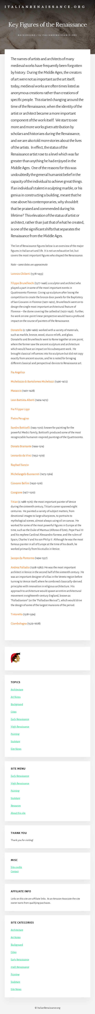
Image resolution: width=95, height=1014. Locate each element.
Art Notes (16, 697)
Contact (15, 871)
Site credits (16, 867)
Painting (15, 734)
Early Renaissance (20, 719)
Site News (16, 749)
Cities (13, 712)
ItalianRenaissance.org (45, 7)
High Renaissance (20, 726)
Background (27, 35)
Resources (16, 805)
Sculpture (15, 741)
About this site (18, 813)
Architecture (17, 689)
